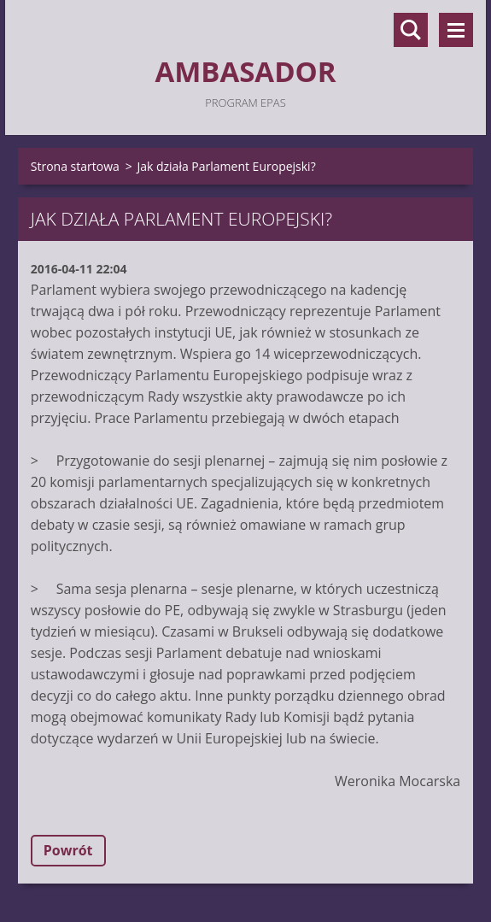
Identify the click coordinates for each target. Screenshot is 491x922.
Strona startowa (75, 166)
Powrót (68, 850)
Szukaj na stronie (411, 30)
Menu (456, 30)
